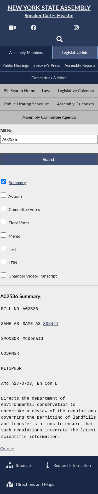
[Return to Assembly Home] (49, 11)
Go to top (7, 449)
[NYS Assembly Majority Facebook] (33, 29)
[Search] (60, 41)
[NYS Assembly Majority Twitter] (55, 29)
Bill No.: (7, 131)
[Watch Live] (12, 29)
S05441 (51, 325)
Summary (17, 183)
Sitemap (19, 465)
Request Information (67, 465)
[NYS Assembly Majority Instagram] (76, 29)
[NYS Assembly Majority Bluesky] (38, 41)
